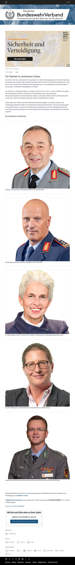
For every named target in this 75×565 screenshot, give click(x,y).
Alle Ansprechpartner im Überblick (24, 521)
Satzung (34, 562)
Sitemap (14, 562)
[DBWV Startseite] (37, 14)
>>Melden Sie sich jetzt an (14, 500)
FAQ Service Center (52, 562)
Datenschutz (20, 562)
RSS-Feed (7, 562)
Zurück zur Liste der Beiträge (14, 506)
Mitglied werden (42, 562)
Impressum (28, 562)
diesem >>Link (23, 495)
